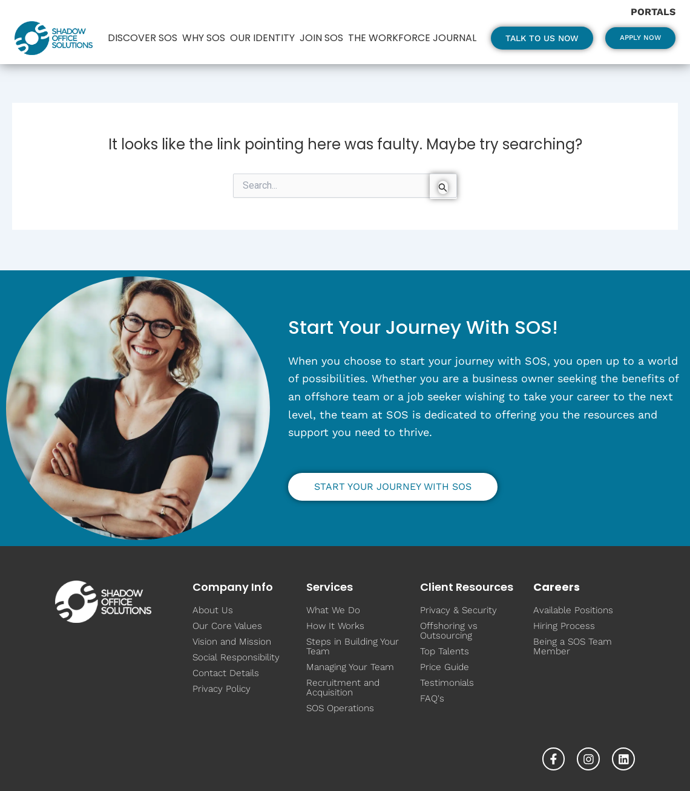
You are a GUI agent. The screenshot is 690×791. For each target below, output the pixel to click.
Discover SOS (139, 30)
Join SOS (318, 30)
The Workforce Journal (171, 46)
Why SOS (200, 30)
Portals (653, 12)
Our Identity (259, 30)
